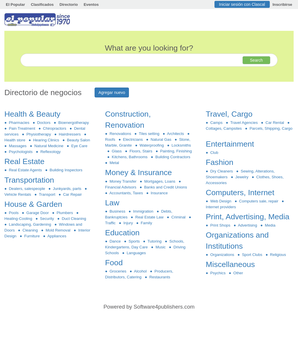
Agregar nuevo (111, 92)
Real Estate (25, 161)
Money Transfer (123, 181)
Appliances (56, 236)
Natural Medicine (49, 146)
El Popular (15, 4)
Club (214, 152)
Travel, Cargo (230, 114)
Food (115, 262)
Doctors (44, 122)
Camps (216, 122)
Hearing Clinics (46, 140)
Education (123, 232)
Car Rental (274, 122)
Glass (117, 151)
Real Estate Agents (25, 170)
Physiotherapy (38, 134)
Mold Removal (57, 230)
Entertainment (231, 144)
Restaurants (160, 277)
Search (256, 60)
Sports (134, 241)
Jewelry (242, 177)
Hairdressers (69, 134)
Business (117, 211)
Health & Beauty (33, 114)
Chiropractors (54, 128)
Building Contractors (172, 157)
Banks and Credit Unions (165, 187)
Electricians (133, 139)
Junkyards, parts (67, 188)
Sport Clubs (252, 254)
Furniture (32, 236)
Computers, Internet (241, 192)
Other (238, 273)
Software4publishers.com (164, 307)
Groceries (118, 271)
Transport (47, 194)
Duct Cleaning (74, 218)
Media (270, 225)
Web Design (220, 201)
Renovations (120, 133)
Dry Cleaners (221, 171)
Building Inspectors (65, 170)
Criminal (178, 217)
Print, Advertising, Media (249, 216)
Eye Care (79, 146)
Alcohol (140, 271)
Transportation (30, 180)
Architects (175, 133)
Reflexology (50, 151)
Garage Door (37, 213)
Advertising (247, 225)
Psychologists (21, 151)
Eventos (91, 4)
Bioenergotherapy (73, 122)
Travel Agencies (244, 122)
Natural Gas (160, 139)
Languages (136, 253)
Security (47, 218)
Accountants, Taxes (126, 193)
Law (113, 202)
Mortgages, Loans (160, 181)
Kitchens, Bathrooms (130, 157)
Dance (115, 241)
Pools (14, 213)
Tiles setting (149, 133)
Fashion (220, 162)
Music (160, 247)
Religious (278, 254)
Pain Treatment (22, 128)
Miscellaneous (231, 264)
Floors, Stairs (141, 151)
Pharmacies (19, 122)
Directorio (68, 4)
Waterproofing (151, 145)
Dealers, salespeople (27, 188)
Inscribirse (282, 4)
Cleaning (30, 230)
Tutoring (155, 241)
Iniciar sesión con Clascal (242, 4)
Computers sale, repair (259, 201)
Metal (114, 163)
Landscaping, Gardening (30, 224)
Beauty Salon (78, 140)
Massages (18, 146)
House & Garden (34, 204)
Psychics (218, 273)
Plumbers (64, 213)
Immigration (143, 211)
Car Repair (72, 194)
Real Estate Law (149, 217)
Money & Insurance (139, 172)
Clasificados (42, 4)
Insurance (159, 193)
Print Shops (220, 225)
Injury (128, 223)
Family (146, 223)
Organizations (222, 254)
